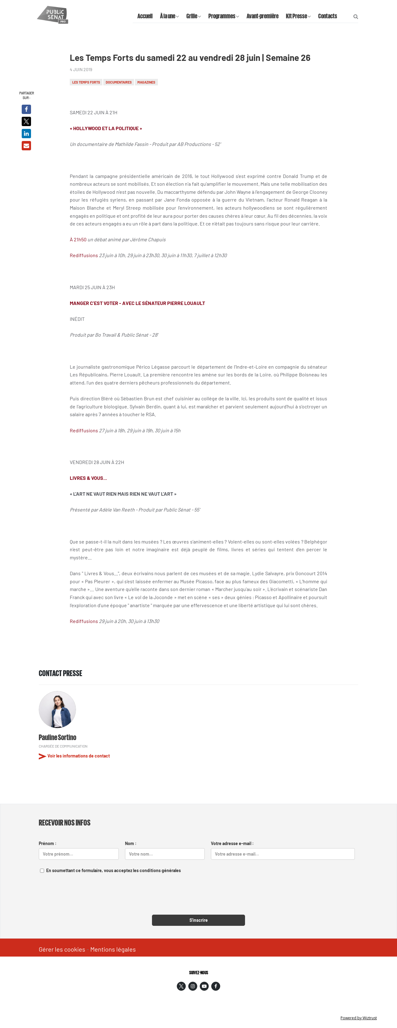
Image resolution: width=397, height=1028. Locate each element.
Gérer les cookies (62, 949)
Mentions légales (113, 949)
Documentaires (119, 82)
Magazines (146, 82)
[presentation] (198, 898)
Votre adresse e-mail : (232, 843)
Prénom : (47, 843)
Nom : (130, 843)
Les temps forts (86, 82)
